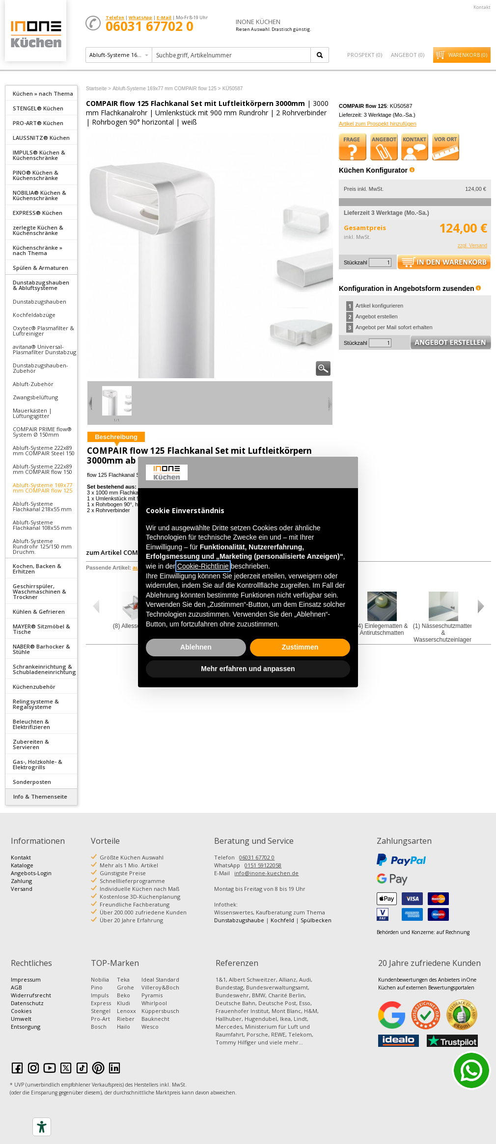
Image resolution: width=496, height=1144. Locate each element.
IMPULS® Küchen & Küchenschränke (39, 155)
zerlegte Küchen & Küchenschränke (38, 230)
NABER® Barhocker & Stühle (41, 649)
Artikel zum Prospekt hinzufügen (377, 124)
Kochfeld (282, 920)
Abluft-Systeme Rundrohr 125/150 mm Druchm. (42, 546)
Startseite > (98, 88)
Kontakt (482, 7)
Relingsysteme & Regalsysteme (36, 704)
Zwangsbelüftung (35, 397)
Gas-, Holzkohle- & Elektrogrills (37, 764)
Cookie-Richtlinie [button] (203, 566)
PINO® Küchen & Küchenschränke (35, 175)
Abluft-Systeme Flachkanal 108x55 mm (42, 525)
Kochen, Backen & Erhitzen (37, 568)
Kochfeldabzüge (34, 314)
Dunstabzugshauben (39, 301)
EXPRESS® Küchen (37, 212)
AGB (16, 987)
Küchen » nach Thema (43, 93)
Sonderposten (32, 781)
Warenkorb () (467, 55)
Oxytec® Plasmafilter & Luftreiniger (43, 330)
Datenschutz (27, 1003)
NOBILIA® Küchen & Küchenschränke (39, 195)
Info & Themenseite (40, 796)
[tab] (41, 92)
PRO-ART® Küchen (38, 123)
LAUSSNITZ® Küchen (41, 137)
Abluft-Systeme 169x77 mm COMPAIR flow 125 (42, 487)
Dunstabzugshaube (239, 920)
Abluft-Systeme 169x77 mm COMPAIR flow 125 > (166, 88)
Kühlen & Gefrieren (39, 611)
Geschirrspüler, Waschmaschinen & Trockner (39, 591)
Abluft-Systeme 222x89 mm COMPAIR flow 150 (42, 469)
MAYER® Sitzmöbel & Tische (41, 629)
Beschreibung (116, 437)
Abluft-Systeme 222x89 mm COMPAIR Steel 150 (44, 450)
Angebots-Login (31, 873)
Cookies (21, 1010)
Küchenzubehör (34, 686)
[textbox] (232, 55)
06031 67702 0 (257, 857)
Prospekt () (364, 54)
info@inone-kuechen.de (266, 873)
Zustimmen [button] (300, 647)
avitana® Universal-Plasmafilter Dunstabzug (44, 349)
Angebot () (407, 54)
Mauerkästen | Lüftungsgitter (32, 413)
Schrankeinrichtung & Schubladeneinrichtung (44, 669)
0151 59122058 (263, 865)
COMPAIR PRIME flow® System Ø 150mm (42, 431)
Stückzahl (355, 262)
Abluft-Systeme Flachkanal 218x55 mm (42, 506)
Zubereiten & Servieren (31, 744)
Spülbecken (316, 920)
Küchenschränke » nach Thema (37, 250)
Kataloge (22, 865)
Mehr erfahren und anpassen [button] (248, 669)
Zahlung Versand (21, 884)
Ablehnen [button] (196, 647)
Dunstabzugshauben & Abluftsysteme (41, 285)
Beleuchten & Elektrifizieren (31, 724)
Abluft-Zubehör (33, 384)
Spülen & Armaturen (40, 267)
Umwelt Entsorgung (25, 1022)
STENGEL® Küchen (38, 108)
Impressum (26, 979)
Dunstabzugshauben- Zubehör (40, 368)
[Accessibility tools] (41, 1127)
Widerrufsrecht (31, 995)
